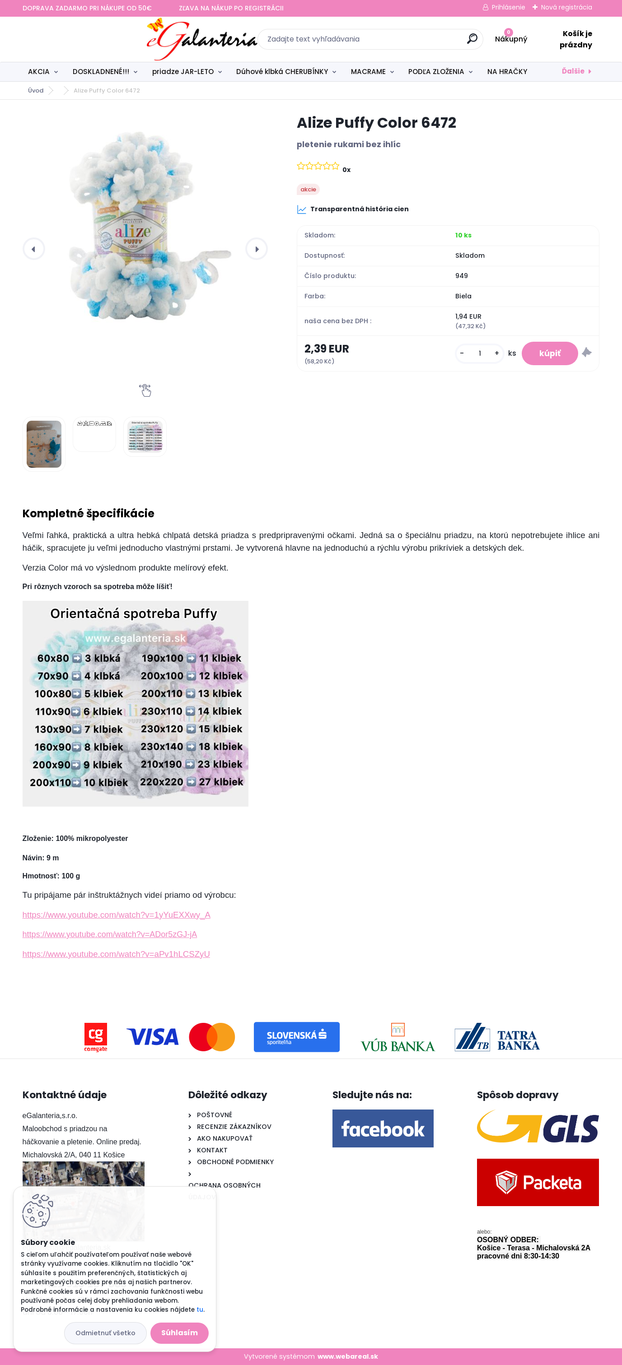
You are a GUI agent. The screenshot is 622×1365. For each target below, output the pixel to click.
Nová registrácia (566, 7)
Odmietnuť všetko (105, 1332)
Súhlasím (179, 1333)
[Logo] (78, 39)
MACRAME (368, 71)
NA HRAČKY (507, 71)
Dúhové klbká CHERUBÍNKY (282, 71)
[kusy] (479, 354)
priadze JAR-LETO (183, 71)
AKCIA (39, 71)
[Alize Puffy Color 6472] (145, 224)
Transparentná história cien (353, 209)
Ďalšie (573, 71)
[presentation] (34, 248)
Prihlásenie (508, 7)
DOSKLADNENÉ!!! (101, 71)
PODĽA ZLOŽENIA (436, 71)
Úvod (35, 90)
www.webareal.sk (348, 1356)
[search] (409, 42)
